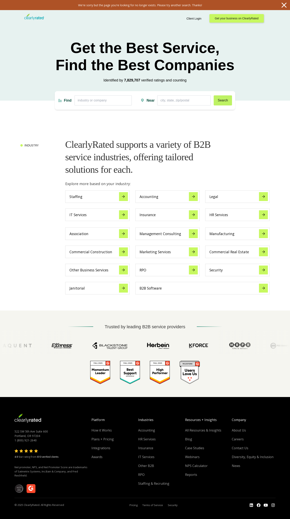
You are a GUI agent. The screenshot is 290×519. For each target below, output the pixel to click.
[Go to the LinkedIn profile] (251, 505)
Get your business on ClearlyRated (236, 18)
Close (284, 5)
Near (151, 100)
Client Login (193, 18)
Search (223, 100)
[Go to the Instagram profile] (273, 505)
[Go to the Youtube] (258, 505)
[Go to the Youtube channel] (265, 505)
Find (67, 100)
